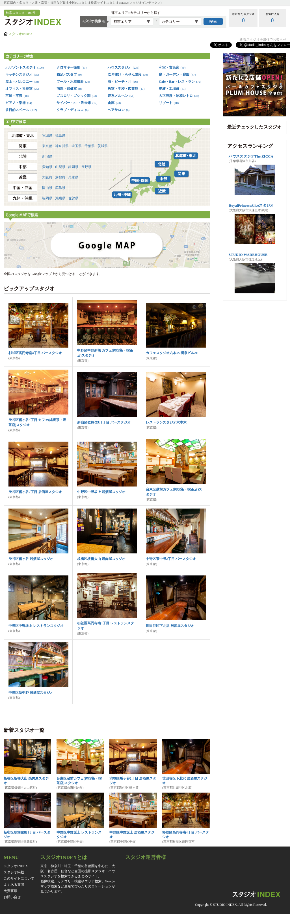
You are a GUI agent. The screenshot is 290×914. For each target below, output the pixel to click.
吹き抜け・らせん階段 (128, 75)
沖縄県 (60, 198)
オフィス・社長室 (22, 89)
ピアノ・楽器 (18, 103)
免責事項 (10, 891)
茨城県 (103, 146)
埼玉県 (77, 146)
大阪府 (47, 177)
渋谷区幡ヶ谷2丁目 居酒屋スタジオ (35, 492)
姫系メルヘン (121, 96)
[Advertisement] (254, 338)
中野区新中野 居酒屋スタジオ (30, 693)
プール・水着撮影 (73, 82)
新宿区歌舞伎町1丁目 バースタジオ (104, 422)
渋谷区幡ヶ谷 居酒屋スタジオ (30, 559)
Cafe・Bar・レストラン (180, 82)
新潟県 (47, 156)
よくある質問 (14, 885)
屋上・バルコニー (22, 82)
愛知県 (47, 167)
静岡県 (73, 167)
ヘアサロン (118, 110)
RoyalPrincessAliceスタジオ (251, 205)
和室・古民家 (172, 67)
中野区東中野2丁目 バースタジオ (171, 559)
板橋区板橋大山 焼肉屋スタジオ (101, 559)
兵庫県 (73, 177)
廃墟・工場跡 (172, 89)
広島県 (60, 188)
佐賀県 (73, 198)
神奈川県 (62, 146)
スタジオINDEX (20, 34)
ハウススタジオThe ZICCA (251, 156)
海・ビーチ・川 (123, 82)
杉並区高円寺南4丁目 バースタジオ (35, 353)
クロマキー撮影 (71, 67)
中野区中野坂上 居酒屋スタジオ (101, 492)
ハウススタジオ (123, 67)
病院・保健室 (69, 89)
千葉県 (90, 146)
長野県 (86, 167)
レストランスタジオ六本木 (166, 422)
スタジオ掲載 (14, 872)
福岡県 (47, 198)
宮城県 (47, 136)
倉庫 (114, 103)
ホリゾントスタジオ (24, 67)
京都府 (60, 177)
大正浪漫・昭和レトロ (179, 96)
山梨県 (60, 167)
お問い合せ (12, 897)
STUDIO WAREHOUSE (248, 254)
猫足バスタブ (69, 75)
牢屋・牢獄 (17, 96)
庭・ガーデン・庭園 (177, 75)
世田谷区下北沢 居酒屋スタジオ (170, 626)
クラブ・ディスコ (72, 110)
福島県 (60, 136)
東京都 (47, 146)
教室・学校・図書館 (126, 89)
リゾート (169, 103)
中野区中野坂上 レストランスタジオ (36, 626)
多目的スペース (21, 110)
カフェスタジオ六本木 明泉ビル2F (172, 353)
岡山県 (47, 188)
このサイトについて (19, 878)
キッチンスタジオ (22, 75)
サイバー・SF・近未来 (77, 103)
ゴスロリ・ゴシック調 (77, 96)
